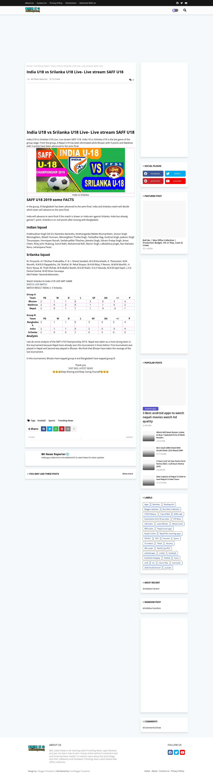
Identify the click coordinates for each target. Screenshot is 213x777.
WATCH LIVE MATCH (37, 284)
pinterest (155, 181)
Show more (127, 473)
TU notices (148, 543)
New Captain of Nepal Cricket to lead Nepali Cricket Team (171, 478)
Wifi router (148, 548)
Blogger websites (151, 509)
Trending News (41, 66)
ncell (146, 563)
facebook (155, 173)
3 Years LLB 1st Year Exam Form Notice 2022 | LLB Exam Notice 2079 (170, 464)
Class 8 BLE (165, 514)
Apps (146, 504)
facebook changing (152, 558)
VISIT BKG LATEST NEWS (80, 368)
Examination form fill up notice (156, 519)
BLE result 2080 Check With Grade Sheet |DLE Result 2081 (169, 449)
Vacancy (169, 543)
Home (29, 66)
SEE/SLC (147, 538)
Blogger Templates (46, 771)
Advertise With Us (87, 3)
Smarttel (166, 538)
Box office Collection (171, 509)
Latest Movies (162, 524)
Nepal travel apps (164, 528)
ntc (153, 563)
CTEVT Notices (150, 514)
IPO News (177, 519)
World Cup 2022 (163, 548)
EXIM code (178, 514)
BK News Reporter (53, 454)
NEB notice (148, 528)
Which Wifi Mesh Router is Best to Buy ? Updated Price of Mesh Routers (170, 435)
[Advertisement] (106, 38)
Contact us (42, 3)
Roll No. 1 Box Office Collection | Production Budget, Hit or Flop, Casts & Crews (163, 242)
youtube (177, 181)
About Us (29, 3)
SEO (157, 538)
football (42, 420)
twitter (177, 173)
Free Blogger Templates (79, 771)
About (155, 771)
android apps (149, 553)
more (176, 558)
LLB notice (148, 524)
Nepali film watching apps (170, 533)
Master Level (177, 524)
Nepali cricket (150, 533)
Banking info (169, 504)
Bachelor (156, 504)
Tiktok (159, 543)
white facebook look (152, 567)
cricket (162, 553)
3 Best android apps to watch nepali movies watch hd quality (163, 417)
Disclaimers (71, 3)
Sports (52, 420)
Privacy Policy (56, 3)
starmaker (176, 563)
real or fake (163, 563)
